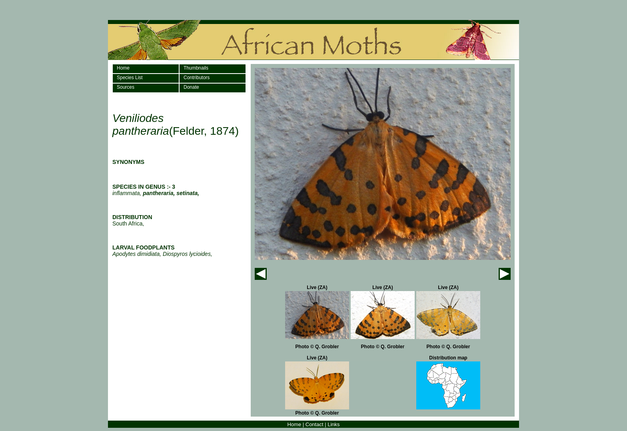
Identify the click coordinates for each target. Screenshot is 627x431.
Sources (125, 87)
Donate (191, 87)
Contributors (197, 77)
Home (123, 68)
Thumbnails (196, 68)
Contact (314, 424)
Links (333, 424)
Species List (130, 77)
